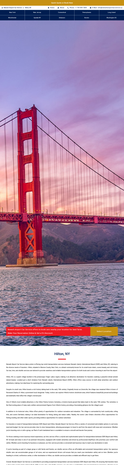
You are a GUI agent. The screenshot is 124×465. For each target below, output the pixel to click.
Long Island (112, 12)
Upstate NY (37, 18)
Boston (86, 18)
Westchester (12, 18)
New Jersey (37, 12)
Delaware (62, 18)
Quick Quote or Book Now (62, 3)
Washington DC (112, 18)
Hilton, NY (28, 8)
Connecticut (62, 12)
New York (12, 12)
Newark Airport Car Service (13, 8)
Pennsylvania (86, 12)
